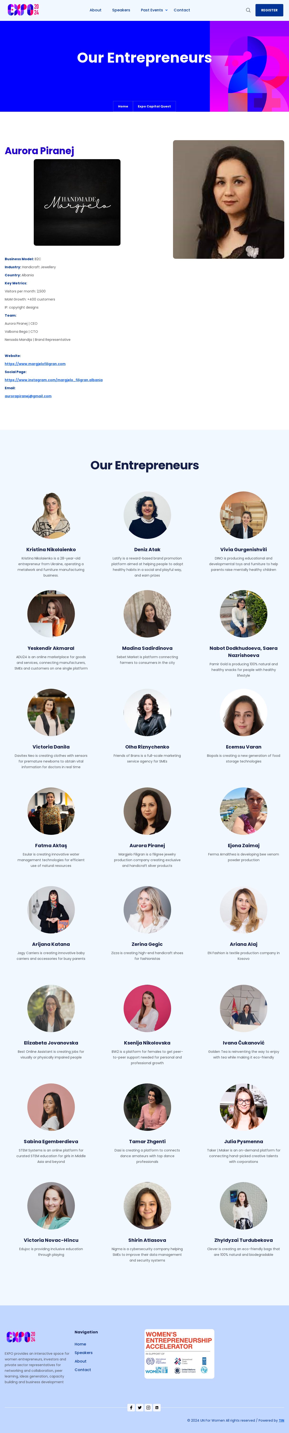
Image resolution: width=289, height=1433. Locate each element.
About (81, 1361)
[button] (156, 10)
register (269, 10)
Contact (83, 1370)
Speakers (84, 1352)
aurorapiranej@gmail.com (28, 396)
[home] (24, 10)
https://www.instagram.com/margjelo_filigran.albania (54, 380)
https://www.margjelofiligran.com (35, 363)
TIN (281, 1420)
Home (123, 106)
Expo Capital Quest (154, 106)
